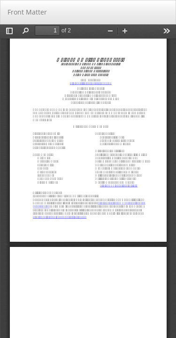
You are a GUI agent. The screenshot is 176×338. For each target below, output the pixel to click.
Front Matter (27, 12)
